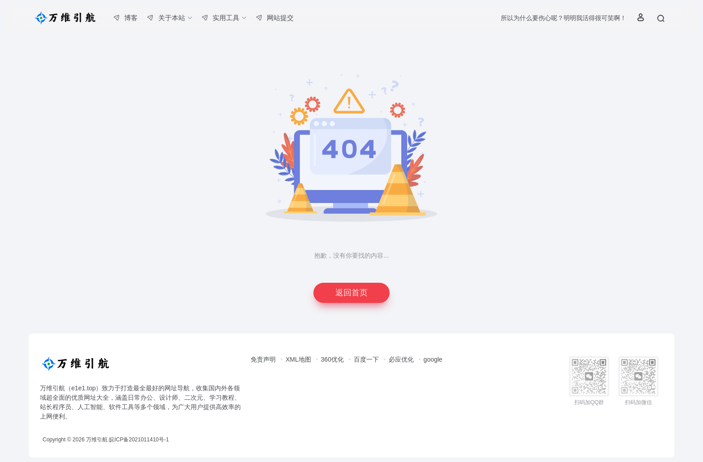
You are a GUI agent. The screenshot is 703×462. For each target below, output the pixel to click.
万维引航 (97, 439)
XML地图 (298, 359)
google (433, 359)
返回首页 (351, 292)
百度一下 (366, 359)
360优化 (332, 359)
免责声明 (263, 359)
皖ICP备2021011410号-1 (139, 439)
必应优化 (401, 359)
